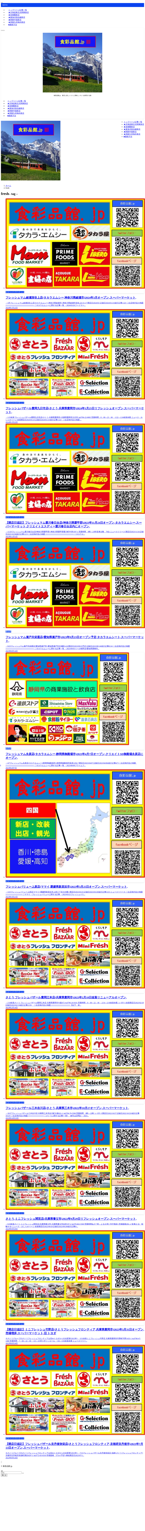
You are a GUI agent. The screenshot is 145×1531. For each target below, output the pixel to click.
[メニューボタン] (4, 30)
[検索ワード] (11, 1472)
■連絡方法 (12, 25)
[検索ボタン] (2, 30)
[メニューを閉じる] (2, 2)
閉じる (4, 1475)
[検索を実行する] (23, 1473)
